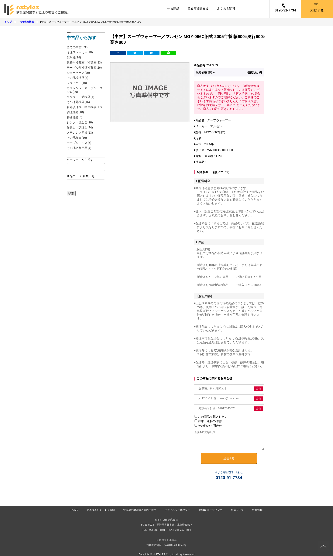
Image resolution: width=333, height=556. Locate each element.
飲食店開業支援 (198, 8)
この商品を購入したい (211, 416)
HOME (74, 509)
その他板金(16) (77, 137)
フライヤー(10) (77, 83)
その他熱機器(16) (78, 102)
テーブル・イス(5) (79, 142)
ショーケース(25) (78, 72)
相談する (317, 10)
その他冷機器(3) (77, 77)
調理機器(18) (75, 112)
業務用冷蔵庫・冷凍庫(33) (84, 62)
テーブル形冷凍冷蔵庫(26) (84, 67)
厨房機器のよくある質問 (101, 509)
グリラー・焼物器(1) (80, 97)
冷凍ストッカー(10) (80, 52)
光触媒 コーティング (210, 509)
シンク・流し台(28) (80, 122)
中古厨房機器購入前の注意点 (139, 509)
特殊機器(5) (74, 117)
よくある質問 (226, 8)
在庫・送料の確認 (208, 421)
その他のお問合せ (208, 425)
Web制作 (257, 509)
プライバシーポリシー (177, 509)
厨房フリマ (237, 509)
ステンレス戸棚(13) (80, 132)
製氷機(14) (74, 57)
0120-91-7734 (285, 10)
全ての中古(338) (78, 47)
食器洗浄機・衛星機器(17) (84, 107)
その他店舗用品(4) (79, 148)
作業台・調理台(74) (80, 127)
